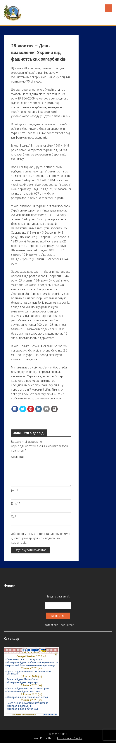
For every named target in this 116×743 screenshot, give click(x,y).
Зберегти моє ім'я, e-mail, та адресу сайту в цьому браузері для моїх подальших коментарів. (40, 538)
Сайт (14, 516)
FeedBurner (66, 625)
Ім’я (14, 490)
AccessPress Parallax (69, 738)
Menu (108, 8)
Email (15, 503)
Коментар (18, 457)
